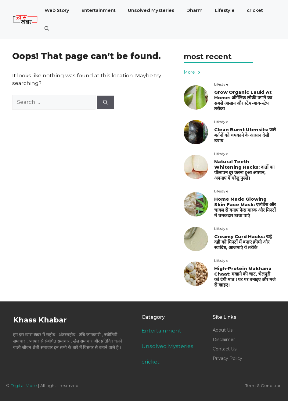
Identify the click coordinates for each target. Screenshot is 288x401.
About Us (222, 330)
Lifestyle (225, 10)
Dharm (194, 10)
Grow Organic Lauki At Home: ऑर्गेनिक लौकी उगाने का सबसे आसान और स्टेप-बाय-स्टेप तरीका (243, 100)
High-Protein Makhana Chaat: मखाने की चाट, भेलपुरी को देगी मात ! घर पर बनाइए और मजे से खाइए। (244, 277)
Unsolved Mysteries (151, 10)
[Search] (105, 102)
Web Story (57, 10)
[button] (46, 28)
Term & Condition (263, 385)
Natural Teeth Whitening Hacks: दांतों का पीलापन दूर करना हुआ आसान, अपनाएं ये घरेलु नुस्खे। (244, 170)
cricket (255, 10)
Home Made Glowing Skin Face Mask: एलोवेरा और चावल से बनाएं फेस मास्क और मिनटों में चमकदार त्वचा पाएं (245, 207)
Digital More (24, 385)
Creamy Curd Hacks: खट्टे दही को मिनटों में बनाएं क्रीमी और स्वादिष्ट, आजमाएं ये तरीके (243, 242)
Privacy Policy (227, 358)
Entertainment (98, 10)
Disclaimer (224, 339)
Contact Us (224, 349)
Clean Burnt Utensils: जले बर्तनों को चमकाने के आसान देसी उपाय (245, 135)
